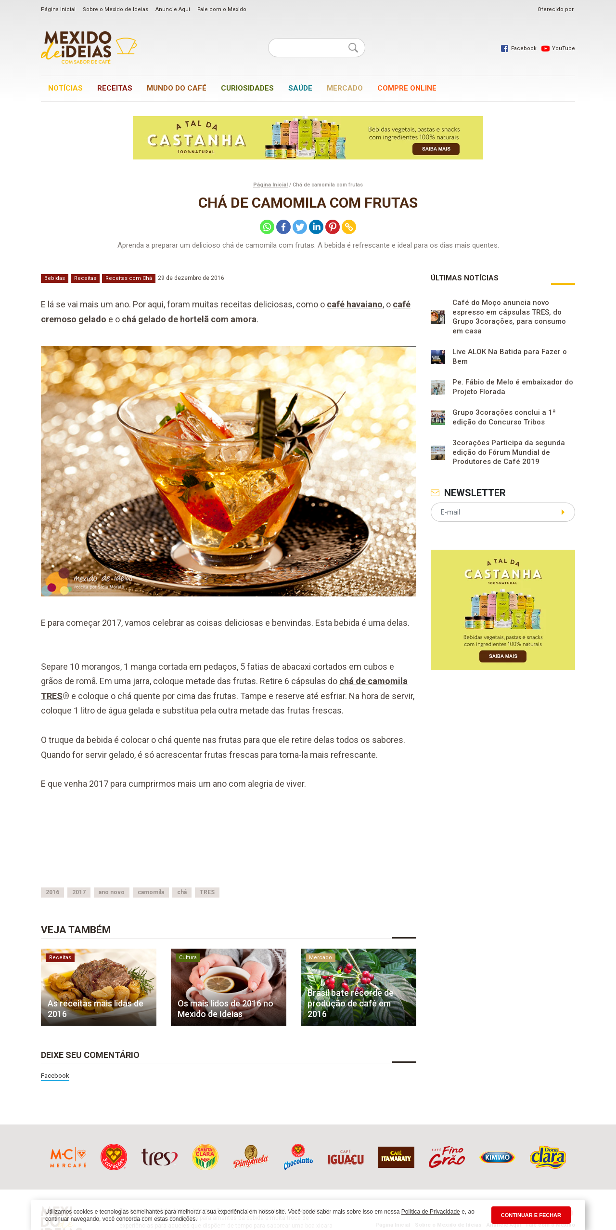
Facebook (55, 1075)
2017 (79, 892)
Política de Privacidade (430, 1211)
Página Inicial (58, 9)
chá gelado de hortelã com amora (189, 319)
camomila (151, 892)
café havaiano (355, 304)
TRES (207, 892)
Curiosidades (247, 88)
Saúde (300, 88)
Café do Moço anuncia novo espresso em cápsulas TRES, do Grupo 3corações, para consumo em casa (509, 316)
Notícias (65, 88)
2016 (52, 892)
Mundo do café (176, 88)
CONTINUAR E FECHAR (531, 1215)
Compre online (406, 88)
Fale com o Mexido (221, 9)
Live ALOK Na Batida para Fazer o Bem (509, 356)
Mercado (345, 88)
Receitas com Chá (128, 278)
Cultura (188, 957)
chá (182, 892)
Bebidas (54, 278)
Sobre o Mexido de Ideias (115, 9)
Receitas (114, 88)
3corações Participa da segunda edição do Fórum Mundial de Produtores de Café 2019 (508, 452)
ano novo (112, 892)
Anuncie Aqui (172, 9)
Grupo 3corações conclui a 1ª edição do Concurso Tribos (504, 417)
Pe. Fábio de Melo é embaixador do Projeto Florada (512, 387)
